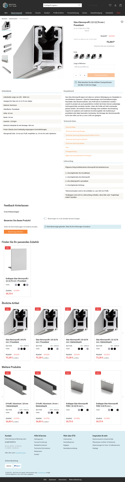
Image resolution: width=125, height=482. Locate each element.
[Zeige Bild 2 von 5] (30, 78)
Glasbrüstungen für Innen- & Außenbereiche (106, 445)
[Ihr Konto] (115, 5)
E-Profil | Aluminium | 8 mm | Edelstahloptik (47, 404)
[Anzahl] (80, 75)
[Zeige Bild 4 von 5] (53, 78)
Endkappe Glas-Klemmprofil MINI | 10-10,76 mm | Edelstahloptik (77, 405)
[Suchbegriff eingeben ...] (60, 5)
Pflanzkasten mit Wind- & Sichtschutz (104, 442)
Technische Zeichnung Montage (75, 131)
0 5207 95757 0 (10, 442)
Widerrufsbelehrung (75, 480)
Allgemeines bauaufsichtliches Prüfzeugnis (78, 155)
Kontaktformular (20, 453)
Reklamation (38, 451)
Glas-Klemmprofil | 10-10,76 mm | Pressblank (47, 340)
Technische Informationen (42, 448)
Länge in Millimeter (80, 63)
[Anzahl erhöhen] (84, 75)
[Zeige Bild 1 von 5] (19, 78)
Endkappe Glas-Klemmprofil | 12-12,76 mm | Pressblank (17, 279)
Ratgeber (66, 445)
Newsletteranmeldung (70, 448)
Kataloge (95, 448)
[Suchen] (79, 5)
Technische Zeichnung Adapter (75, 143)
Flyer (67, 147)
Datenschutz (62, 480)
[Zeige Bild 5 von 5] (65, 78)
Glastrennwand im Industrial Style (103, 439)
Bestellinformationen (40, 445)
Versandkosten (42, 472)
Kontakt (36, 454)
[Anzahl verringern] (76, 75)
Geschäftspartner (68, 442)
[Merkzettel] (110, 5)
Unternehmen (67, 439)
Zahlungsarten (38, 439)
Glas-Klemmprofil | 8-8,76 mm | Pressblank (16, 340)
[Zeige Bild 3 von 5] (42, 78)
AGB (45, 480)
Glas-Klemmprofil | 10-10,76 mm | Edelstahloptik (77, 340)
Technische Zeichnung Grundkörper (76, 139)
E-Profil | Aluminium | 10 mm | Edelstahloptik (17, 404)
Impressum (52, 480)
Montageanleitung (71, 151)
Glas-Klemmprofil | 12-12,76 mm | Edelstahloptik (107, 340)
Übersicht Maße (70, 127)
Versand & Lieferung (40, 442)
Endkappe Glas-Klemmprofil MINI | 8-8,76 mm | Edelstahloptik (107, 405)
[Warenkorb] (120, 5)
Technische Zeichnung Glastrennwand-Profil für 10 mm (82, 135)
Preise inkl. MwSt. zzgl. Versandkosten (104, 46)
